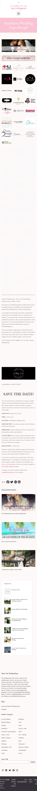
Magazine (4, 709)
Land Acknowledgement (22, 780)
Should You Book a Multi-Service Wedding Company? (19, 600)
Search (33, 762)
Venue (20, 753)
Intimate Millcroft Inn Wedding (19, 609)
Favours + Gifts (22, 728)
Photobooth (21, 744)
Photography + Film (6, 747)
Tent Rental (4, 750)
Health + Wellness (6, 738)
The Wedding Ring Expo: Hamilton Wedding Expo (14, 513)
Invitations (21, 738)
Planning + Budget (23, 747)
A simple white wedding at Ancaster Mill (11, 569)
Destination (4, 728)
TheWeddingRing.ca (16, 694)
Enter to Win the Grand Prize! (9, 541)
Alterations (21, 719)
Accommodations (6, 719)
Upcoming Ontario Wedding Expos (10, 706)
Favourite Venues (15, 589)
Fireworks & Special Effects (8, 731)
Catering (3, 725)
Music (20, 741)
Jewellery (3, 741)
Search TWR (4, 759)
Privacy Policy (30, 780)
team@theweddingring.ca (8, 472)
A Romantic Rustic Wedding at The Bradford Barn (19, 619)
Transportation (22, 750)
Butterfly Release (5, 722)
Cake (19, 722)
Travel (3, 753)
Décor (20, 725)
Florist (20, 731)
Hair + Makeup (22, 734)
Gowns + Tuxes (5, 734)
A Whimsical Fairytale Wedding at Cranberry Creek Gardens (19, 629)
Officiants (3, 744)
